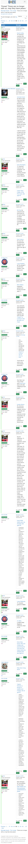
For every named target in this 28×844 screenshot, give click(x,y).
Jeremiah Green (21, 97)
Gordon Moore (20, 404)
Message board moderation (7, 13)
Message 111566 (19, 678)
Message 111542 (19, 615)
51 (18, 20)
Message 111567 (19, 775)
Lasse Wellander (21, 601)
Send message (4, 39)
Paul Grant (22, 383)
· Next (2, 22)
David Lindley (20, 33)
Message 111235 (19, 184)
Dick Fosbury (20, 239)
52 (20, 20)
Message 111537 (19, 595)
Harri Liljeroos (4, 662)
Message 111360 (19, 300)
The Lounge (13, 10)
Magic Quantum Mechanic (8, 88)
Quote (18, 85)
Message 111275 (19, 204)
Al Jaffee (19, 621)
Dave (4, 185)
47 (9, 20)
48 (11, 20)
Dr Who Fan (4, 258)
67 (26, 20)
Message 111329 (19, 257)
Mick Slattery (20, 284)
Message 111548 (19, 636)
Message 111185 (19, 158)
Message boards (5, 10)
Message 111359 (19, 279)
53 (22, 20)
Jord (4, 27)
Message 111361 (19, 330)
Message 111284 (19, 233)
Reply (25, 83)
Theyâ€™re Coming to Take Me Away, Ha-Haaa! (21, 354)
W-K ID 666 (4, 300)
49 (14, 20)
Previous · (3, 20)
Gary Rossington (21, 164)
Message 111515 (19, 514)
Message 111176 (19, 88)
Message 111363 (19, 374)
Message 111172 (19, 27)
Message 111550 (19, 662)
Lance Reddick (20, 263)
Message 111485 (19, 431)
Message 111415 (19, 397)
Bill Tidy (19, 210)
